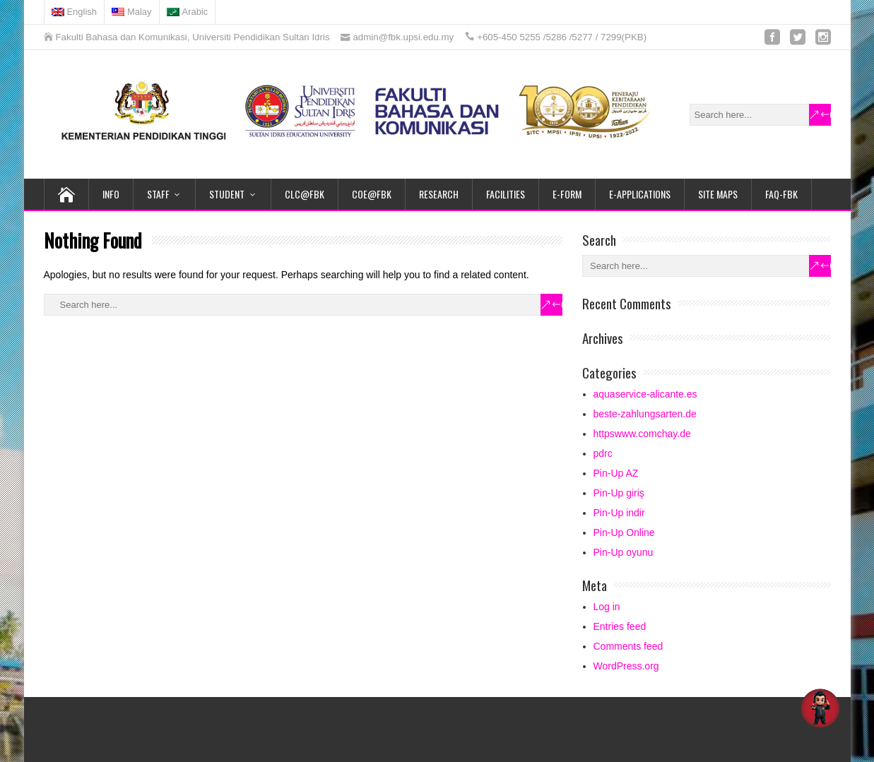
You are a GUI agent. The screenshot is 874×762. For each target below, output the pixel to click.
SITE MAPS (718, 193)
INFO (110, 193)
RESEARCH (439, 193)
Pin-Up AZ (616, 473)
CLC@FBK (304, 193)
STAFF (158, 193)
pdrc (603, 453)
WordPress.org (626, 666)
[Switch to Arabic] (188, 12)
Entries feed (620, 626)
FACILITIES (505, 193)
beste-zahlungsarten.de (645, 413)
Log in (607, 606)
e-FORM (567, 193)
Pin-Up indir (619, 512)
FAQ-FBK (781, 193)
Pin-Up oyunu (624, 552)
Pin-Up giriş (619, 493)
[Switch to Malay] (132, 12)
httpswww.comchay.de (642, 433)
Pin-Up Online (624, 532)
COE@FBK (371, 193)
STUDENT (226, 193)
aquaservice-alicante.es (645, 394)
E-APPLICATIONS (640, 193)
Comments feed (628, 646)
